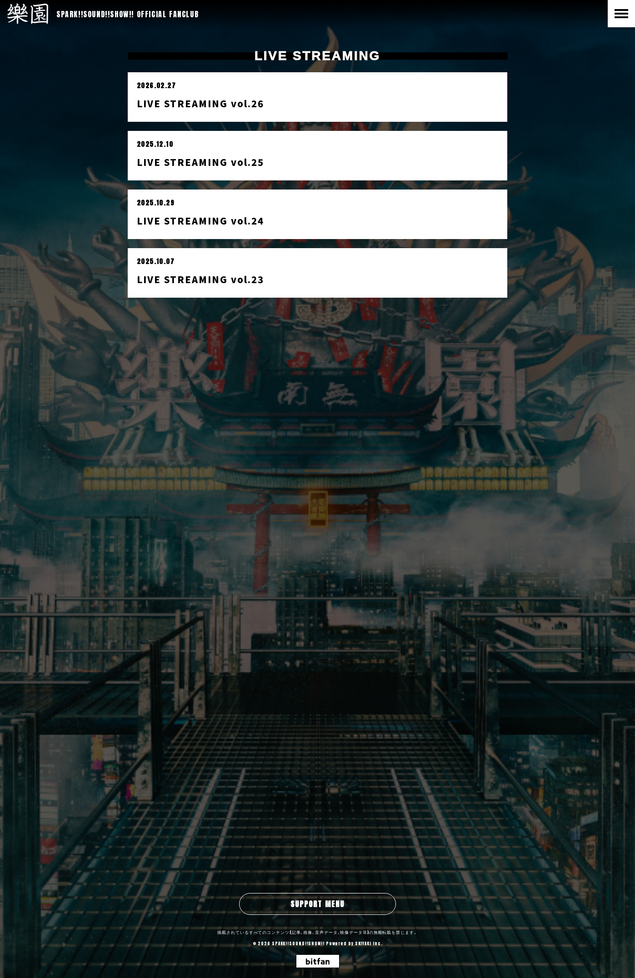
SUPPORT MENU (317, 903)
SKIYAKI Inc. (369, 943)
